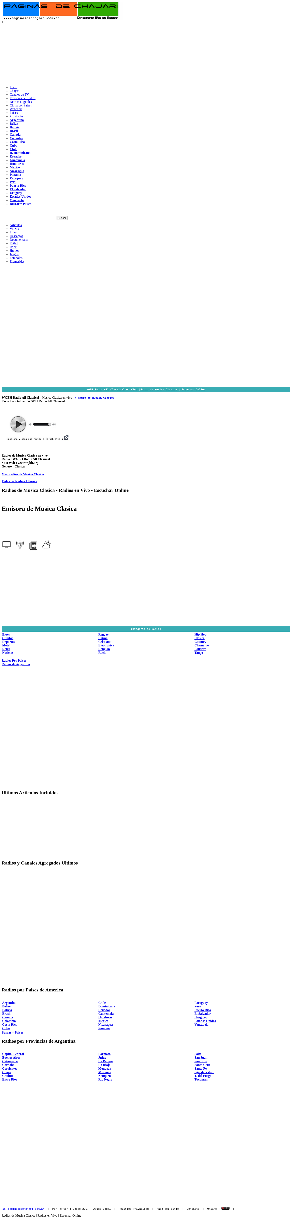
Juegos (14, 254)
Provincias (17, 116)
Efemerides (17, 261)
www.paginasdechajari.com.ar (23, 1208)
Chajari (14, 91)
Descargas (16, 236)
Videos (14, 228)
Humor (14, 250)
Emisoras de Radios (22, 98)
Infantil (14, 232)
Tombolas (16, 258)
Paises (14, 112)
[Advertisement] (146, 54)
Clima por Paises (21, 105)
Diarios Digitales (21, 101)
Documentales (19, 239)
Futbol (14, 243)
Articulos (16, 225)
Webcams (16, 109)
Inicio (13, 87)
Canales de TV (19, 94)
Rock (13, 247)
